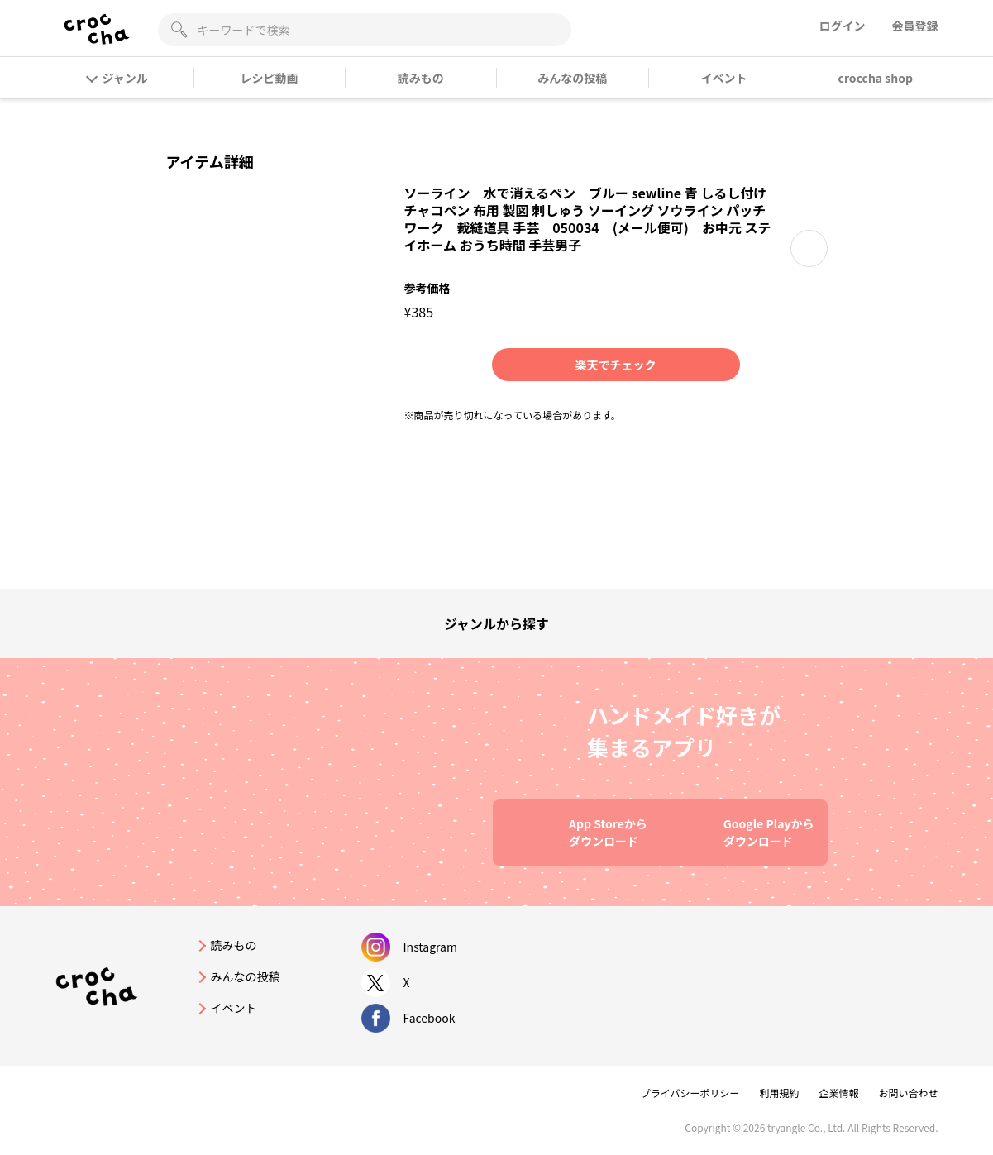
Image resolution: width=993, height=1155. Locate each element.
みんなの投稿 (572, 77)
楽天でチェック (615, 364)
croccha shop (875, 77)
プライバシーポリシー (690, 1093)
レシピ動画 (269, 77)
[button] (809, 248)
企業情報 (838, 1093)
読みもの (421, 77)
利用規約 (779, 1093)
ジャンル (118, 77)
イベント (723, 77)
